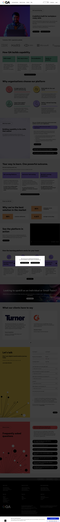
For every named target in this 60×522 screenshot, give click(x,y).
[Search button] (49, 2)
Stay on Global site (24, 262)
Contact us (53, 2)
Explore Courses (22, 2)
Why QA (28, 2)
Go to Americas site (35, 262)
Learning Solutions (15, 2)
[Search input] (46, 2)
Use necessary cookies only (53, 515)
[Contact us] (53, 2)
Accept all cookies (53, 513)
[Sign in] (57, 2)
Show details (13, 520)
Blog (31, 2)
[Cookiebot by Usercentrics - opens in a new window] (5, 520)
